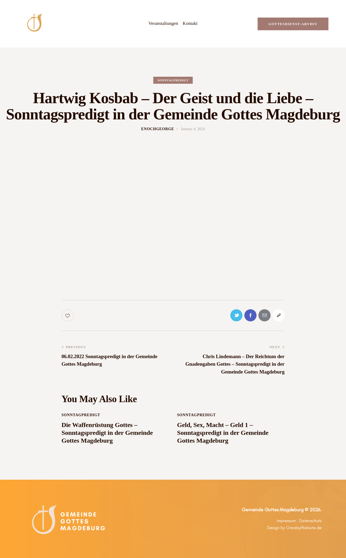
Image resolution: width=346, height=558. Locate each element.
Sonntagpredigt (173, 80)
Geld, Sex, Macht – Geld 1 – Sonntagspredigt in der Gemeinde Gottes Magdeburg (222, 432)
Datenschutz (310, 520)
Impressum (286, 520)
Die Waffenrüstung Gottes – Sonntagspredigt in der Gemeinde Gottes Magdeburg (107, 432)
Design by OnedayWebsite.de (294, 527)
